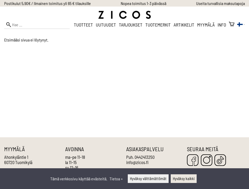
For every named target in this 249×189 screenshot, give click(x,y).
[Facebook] (192, 160)
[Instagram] (206, 160)
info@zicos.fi (137, 162)
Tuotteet (83, 25)
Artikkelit (184, 25)
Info (222, 25)
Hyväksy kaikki (184, 178)
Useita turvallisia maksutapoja (220, 3)
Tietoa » (116, 178)
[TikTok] (220, 160)
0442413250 (144, 157)
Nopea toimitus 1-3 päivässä (143, 3)
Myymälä (206, 25)
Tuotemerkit (158, 25)
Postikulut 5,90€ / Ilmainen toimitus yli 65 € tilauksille (47, 3)
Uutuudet (106, 25)
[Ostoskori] (231, 25)
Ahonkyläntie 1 (16, 157)
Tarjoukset (130, 25)
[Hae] (37, 24)
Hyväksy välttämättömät (148, 178)
